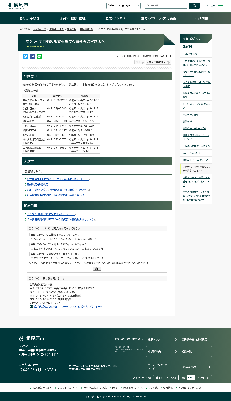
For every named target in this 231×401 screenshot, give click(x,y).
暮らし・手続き (29, 18)
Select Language (119, 5)
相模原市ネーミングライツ (195, 160)
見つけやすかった (43, 258)
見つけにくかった (94, 258)
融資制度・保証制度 (37, 184)
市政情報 (201, 18)
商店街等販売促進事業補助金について (196, 74)
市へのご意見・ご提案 (95, 388)
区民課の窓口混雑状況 (194, 339)
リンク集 (153, 388)
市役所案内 (154, 351)
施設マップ (154, 339)
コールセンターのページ (157, 367)
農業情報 (187, 121)
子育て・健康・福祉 (72, 18)
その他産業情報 (190, 115)
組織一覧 (186, 351)
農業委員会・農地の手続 (194, 128)
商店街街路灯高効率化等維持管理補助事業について (196, 63)
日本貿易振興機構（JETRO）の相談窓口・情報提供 (61, 219)
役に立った (40, 239)
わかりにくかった (94, 248)
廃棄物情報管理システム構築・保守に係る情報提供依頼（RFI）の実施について (197, 196)
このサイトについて (67, 388)
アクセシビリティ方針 (189, 388)
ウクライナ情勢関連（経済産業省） (52, 214)
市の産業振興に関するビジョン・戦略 (197, 84)
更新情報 (168, 388)
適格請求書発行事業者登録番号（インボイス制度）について (196, 181)
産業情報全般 (86, 29)
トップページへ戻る (167, 378)
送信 (97, 268)
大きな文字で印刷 (156, 62)
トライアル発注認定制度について (196, 106)
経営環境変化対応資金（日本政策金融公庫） (57, 195)
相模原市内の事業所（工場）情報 (196, 95)
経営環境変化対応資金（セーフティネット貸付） (59, 179)
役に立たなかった (87, 239)
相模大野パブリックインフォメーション (196, 137)
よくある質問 (189, 367)
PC (191, 378)
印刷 (137, 62)
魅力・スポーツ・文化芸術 (158, 18)
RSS (115, 388)
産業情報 (71, 29)
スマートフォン (203, 378)
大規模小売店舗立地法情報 (196, 146)
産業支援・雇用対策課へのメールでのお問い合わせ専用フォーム (68, 306)
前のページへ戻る (144, 378)
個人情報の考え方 (42, 388)
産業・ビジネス (115, 18)
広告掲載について (191, 153)
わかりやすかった (43, 248)
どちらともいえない (61, 239)
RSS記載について (133, 388)
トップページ (39, 29)
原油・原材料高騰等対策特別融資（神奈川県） (58, 190)
